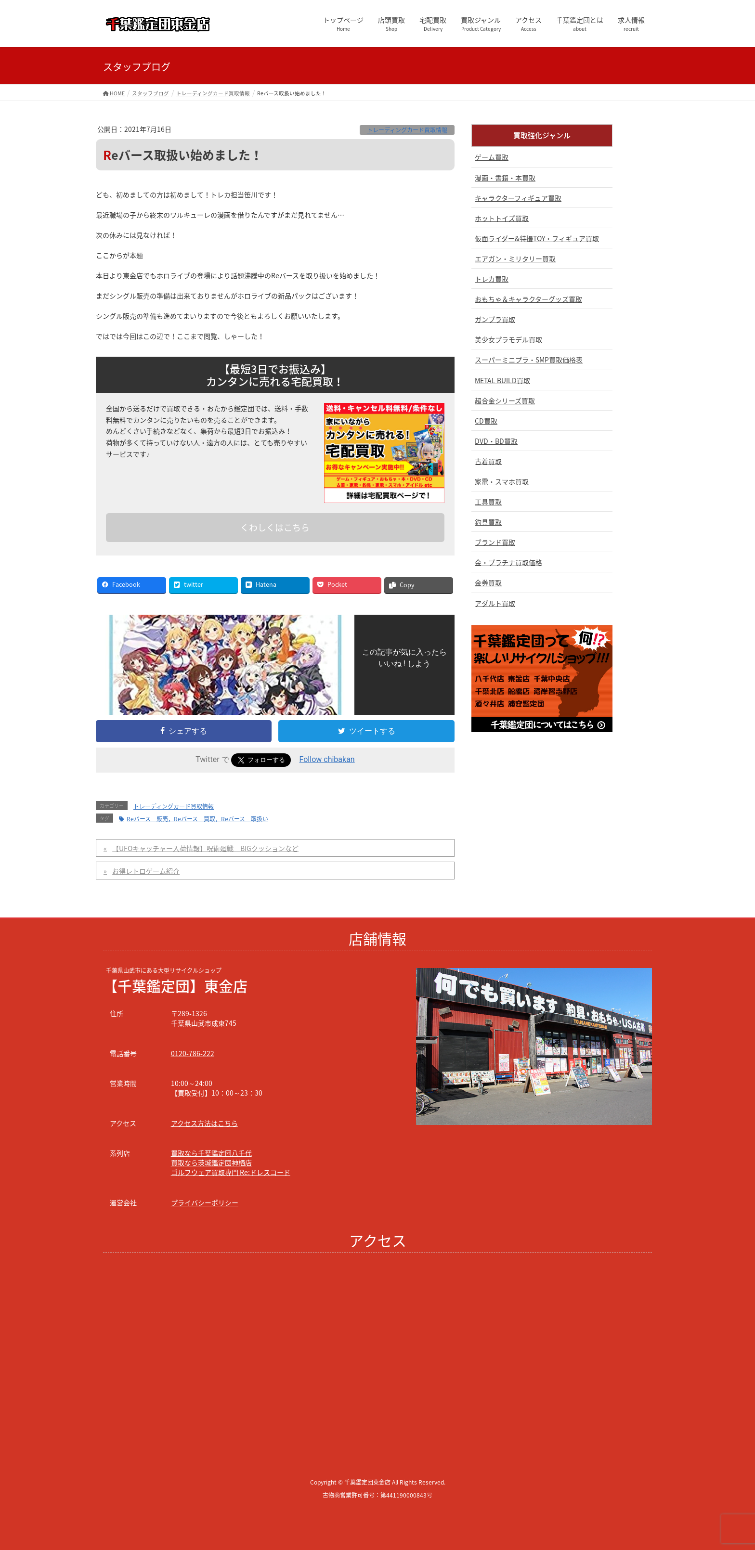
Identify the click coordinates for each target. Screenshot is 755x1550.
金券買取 (488, 582)
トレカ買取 (491, 279)
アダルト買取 (495, 603)
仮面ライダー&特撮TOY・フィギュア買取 (537, 238)
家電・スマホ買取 (502, 481)
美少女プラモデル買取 (508, 339)
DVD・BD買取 (496, 441)
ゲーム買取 (491, 157)
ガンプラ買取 (495, 319)
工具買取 (488, 501)
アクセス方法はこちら (204, 1123)
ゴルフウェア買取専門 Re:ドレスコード (230, 1172)
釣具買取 (488, 522)
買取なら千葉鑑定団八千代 (211, 1153)
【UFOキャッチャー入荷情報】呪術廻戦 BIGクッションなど (205, 848)
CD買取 (486, 421)
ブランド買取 (495, 542)
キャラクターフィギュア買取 (518, 198)
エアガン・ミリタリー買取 (515, 258)
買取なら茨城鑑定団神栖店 (211, 1162)
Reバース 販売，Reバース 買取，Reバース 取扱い (197, 818)
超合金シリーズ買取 (505, 400)
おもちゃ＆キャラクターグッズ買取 (528, 299)
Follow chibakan (327, 759)
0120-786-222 (192, 1053)
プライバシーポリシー (204, 1202)
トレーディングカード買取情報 (407, 130)
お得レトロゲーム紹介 (146, 871)
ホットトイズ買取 (502, 218)
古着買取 (488, 461)
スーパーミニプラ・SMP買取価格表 (529, 359)
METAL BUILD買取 (502, 380)
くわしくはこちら (275, 527)
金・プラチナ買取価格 (508, 562)
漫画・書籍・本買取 (505, 177)
